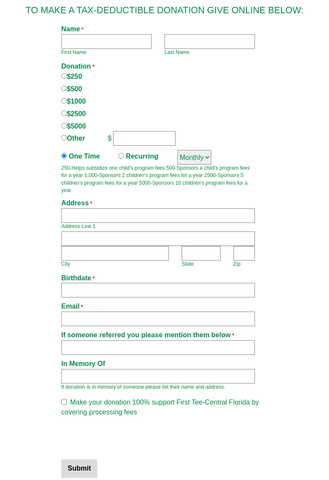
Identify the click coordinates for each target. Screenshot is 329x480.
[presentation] (126, 438)
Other (76, 138)
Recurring (141, 156)
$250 (74, 76)
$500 (74, 89)
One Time (83, 156)
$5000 (76, 126)
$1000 (76, 101)
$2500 (76, 113)
